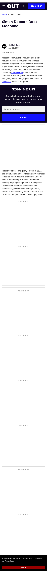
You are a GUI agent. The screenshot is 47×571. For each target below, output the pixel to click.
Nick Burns (15, 45)
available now (17, 72)
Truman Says (15, 14)
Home (4, 14)
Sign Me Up (36, 6)
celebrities (6, 81)
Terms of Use (9, 561)
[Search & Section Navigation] (3, 6)
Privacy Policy (37, 558)
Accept (23, 567)
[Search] (24, 6)
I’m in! (23, 117)
